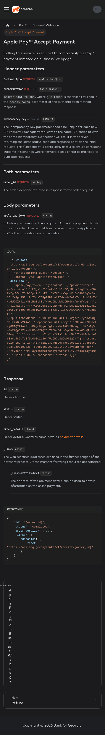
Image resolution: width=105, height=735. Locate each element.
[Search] (97, 9)
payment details (71, 437)
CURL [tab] (11, 252)
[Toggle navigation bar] (6, 9)
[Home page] (7, 25)
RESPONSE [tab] (15, 509)
